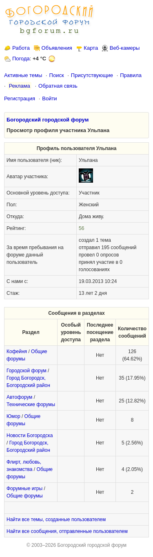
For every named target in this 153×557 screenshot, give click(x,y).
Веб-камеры (125, 48)
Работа (21, 48)
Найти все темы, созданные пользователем (56, 519)
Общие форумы (25, 496)
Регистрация (19, 98)
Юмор (13, 416)
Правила (131, 75)
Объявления (57, 48)
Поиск (56, 75)
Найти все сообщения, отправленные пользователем (67, 531)
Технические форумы (31, 404)
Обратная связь (58, 86)
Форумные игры (24, 488)
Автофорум (19, 397)
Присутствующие (92, 75)
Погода (21, 58)
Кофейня (17, 351)
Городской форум (27, 371)
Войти (49, 98)
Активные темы (23, 75)
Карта (91, 48)
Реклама (19, 86)
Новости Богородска (30, 435)
